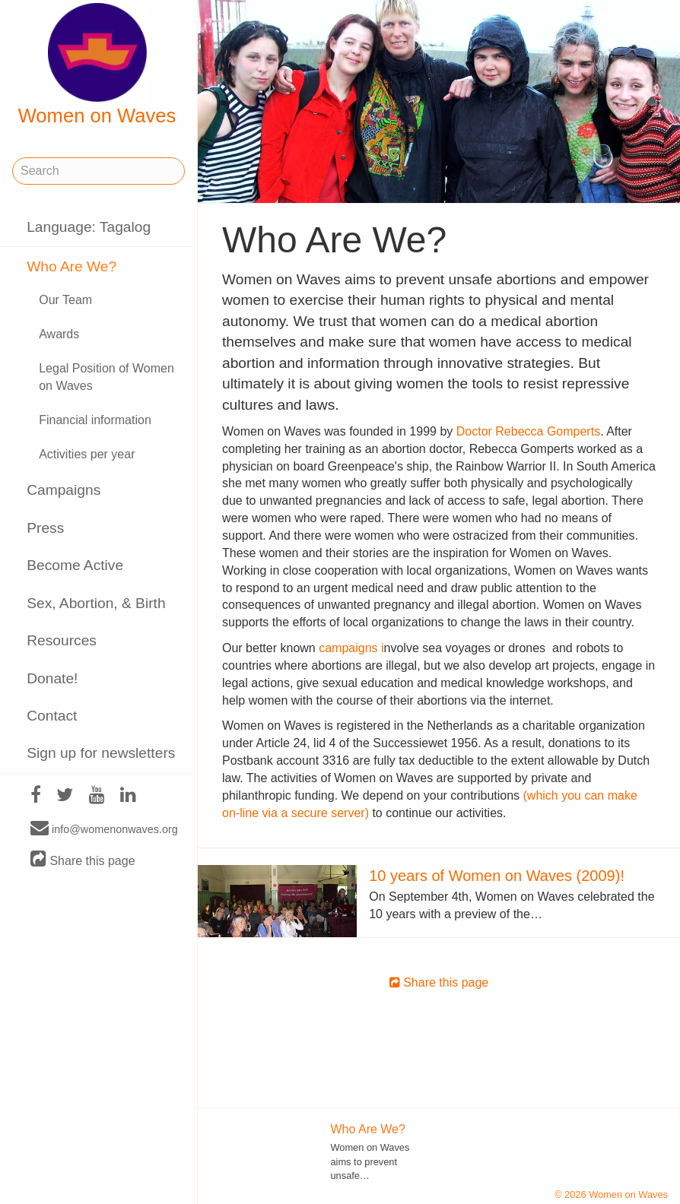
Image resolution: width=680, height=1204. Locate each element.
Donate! (52, 678)
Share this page (82, 860)
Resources (62, 640)
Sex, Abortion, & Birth (96, 603)
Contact (52, 716)
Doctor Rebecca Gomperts (528, 431)
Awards (59, 334)
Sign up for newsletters (101, 753)
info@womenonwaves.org (104, 828)
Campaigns (63, 490)
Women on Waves (97, 64)
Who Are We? (71, 266)
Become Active (75, 565)
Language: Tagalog (89, 227)
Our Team (65, 299)
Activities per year (87, 454)
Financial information (95, 419)
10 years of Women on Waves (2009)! (496, 875)
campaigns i (351, 648)
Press (45, 528)
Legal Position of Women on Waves (106, 377)
